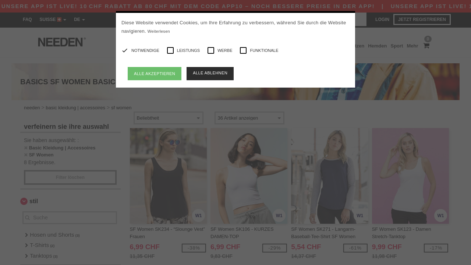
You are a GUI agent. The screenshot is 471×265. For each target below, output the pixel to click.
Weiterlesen (159, 31)
